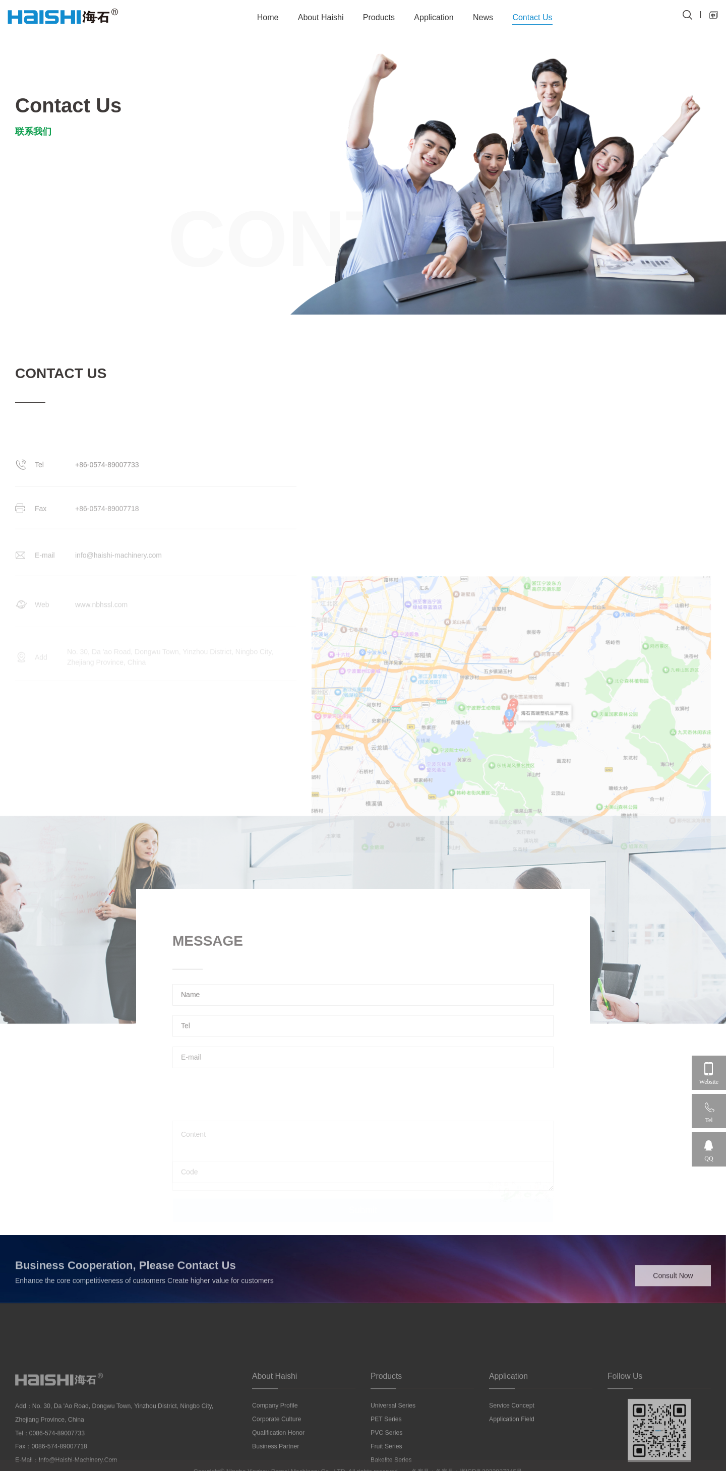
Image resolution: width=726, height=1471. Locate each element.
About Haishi (321, 17)
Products (379, 17)
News (483, 17)
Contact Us (532, 17)
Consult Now (673, 1287)
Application (433, 17)
